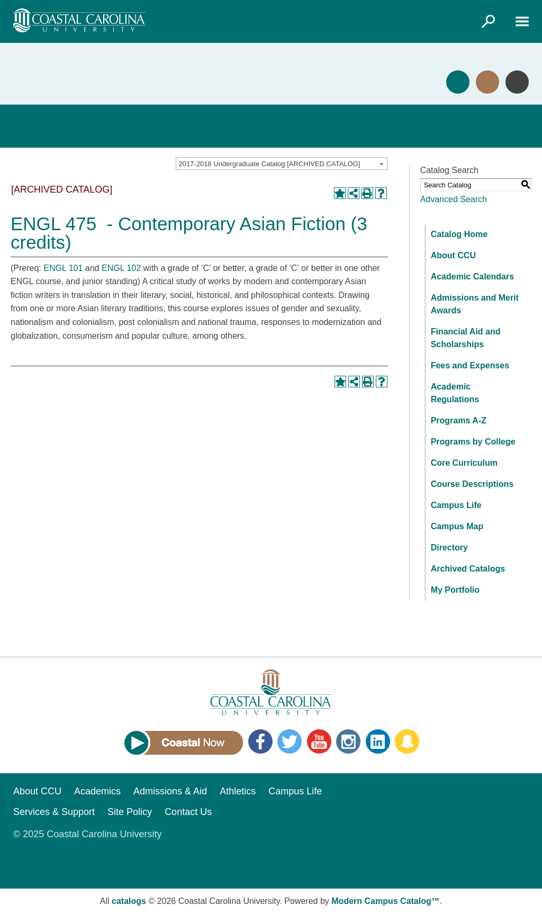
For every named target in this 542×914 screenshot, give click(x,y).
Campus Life (456, 505)
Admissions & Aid (170, 791)
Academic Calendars (472, 276)
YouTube (319, 741)
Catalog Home (459, 234)
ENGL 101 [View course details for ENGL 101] (63, 268)
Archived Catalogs (468, 568)
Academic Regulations (455, 393)
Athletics (238, 791)
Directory (449, 547)
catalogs (129, 901)
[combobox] (281, 163)
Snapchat (407, 741)
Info (517, 82)
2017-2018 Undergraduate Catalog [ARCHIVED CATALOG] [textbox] (269, 164)
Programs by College (473, 441)
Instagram (348, 741)
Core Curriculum (464, 462)
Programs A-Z (458, 420)
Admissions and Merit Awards (475, 304)
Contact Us (188, 812)
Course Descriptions (472, 483)
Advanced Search (453, 199)
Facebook (260, 741)
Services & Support (54, 812)
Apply (458, 82)
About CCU (453, 255)
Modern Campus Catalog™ (385, 901)
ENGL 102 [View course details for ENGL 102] (121, 268)
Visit (487, 82)
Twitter (289, 741)
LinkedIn (378, 741)
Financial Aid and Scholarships (466, 338)
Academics (97, 791)
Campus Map (457, 526)
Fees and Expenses (470, 365)
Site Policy (129, 812)
